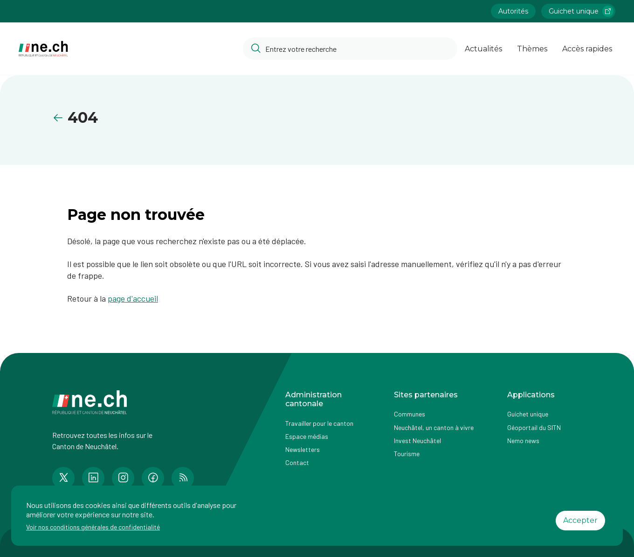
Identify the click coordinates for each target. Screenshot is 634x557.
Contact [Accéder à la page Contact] (297, 462)
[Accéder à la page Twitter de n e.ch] (63, 478)
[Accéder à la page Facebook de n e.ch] (153, 478)
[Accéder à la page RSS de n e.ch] (183, 478)
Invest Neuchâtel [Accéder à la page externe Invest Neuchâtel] (417, 440)
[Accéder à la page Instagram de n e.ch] (123, 478)
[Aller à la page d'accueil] (43, 49)
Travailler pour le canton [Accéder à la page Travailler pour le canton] (319, 423)
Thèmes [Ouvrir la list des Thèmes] (532, 48)
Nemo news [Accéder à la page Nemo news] (523, 440)
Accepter (580, 520)
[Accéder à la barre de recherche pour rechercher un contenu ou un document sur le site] (350, 48)
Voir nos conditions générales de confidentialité (93, 527)
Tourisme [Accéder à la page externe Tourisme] (407, 454)
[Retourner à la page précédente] (60, 118)
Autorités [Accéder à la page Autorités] (513, 11)
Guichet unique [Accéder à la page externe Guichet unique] (527, 414)
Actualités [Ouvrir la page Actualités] (483, 48)
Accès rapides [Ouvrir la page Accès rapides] (587, 48)
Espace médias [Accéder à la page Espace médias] (306, 436)
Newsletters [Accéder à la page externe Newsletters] (302, 449)
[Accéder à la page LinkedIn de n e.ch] (93, 478)
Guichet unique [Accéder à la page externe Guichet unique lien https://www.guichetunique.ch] (581, 11)
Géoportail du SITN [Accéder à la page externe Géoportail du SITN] (534, 427)
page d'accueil (133, 298)
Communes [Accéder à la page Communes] (409, 414)
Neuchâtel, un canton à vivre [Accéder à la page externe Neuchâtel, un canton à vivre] (434, 427)
